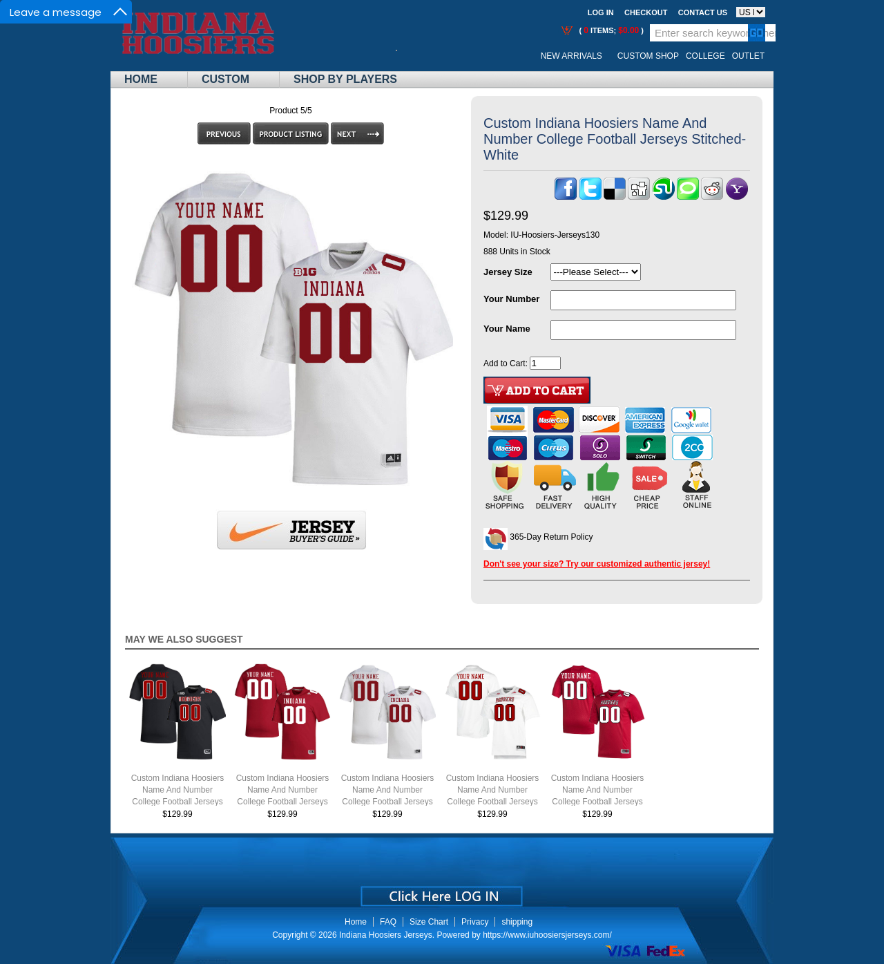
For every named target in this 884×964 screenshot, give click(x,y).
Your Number (511, 299)
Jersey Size (507, 272)
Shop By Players (345, 79)
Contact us (702, 12)
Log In (601, 12)
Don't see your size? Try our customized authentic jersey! (596, 564)
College (705, 56)
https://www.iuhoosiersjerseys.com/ (547, 935)
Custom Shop (648, 56)
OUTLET (748, 56)
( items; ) (610, 30)
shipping (516, 922)
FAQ (388, 922)
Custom (225, 79)
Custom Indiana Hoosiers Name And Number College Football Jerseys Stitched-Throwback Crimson (597, 801)
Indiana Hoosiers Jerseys (385, 935)
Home (140, 79)
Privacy (474, 922)
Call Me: (407, 56)
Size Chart (429, 922)
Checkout (645, 12)
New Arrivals (571, 56)
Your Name (506, 328)
